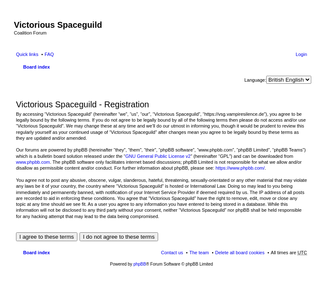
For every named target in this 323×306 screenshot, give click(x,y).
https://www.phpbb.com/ (240, 167)
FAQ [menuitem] (49, 54)
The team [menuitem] (199, 252)
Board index (36, 66)
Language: (255, 79)
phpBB (139, 264)
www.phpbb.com (33, 162)
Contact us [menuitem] (172, 252)
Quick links (27, 54)
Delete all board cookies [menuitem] (240, 252)
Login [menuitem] (301, 54)
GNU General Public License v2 (158, 156)
